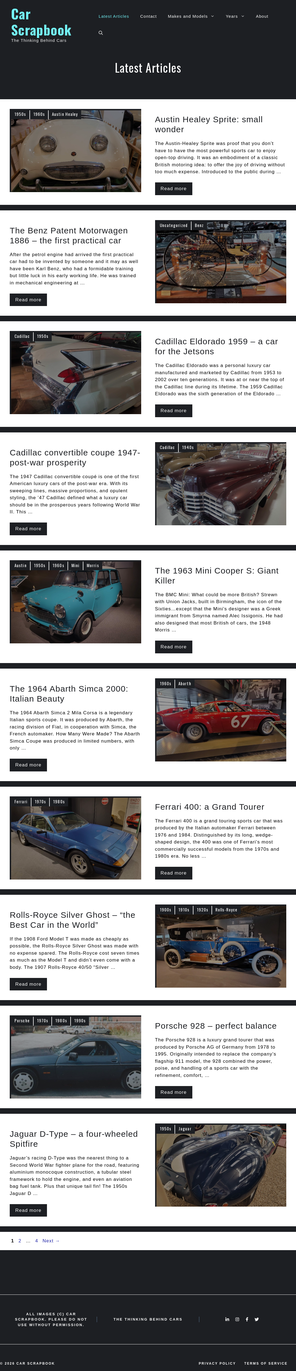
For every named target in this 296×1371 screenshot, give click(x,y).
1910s (184, 909)
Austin (20, 565)
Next (51, 1240)
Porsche (22, 1020)
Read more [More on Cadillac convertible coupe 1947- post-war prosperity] (28, 528)
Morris (93, 565)
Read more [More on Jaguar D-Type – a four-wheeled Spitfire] (28, 1210)
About (262, 16)
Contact (148, 16)
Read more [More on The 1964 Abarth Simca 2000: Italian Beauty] (28, 765)
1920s (202, 909)
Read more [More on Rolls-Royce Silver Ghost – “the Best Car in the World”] (28, 984)
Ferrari (21, 801)
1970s (40, 801)
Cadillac (22, 336)
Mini (75, 565)
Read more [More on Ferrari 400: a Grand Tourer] (174, 873)
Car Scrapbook (41, 21)
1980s (59, 801)
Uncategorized (174, 225)
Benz (199, 225)
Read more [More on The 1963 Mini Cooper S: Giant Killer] (174, 646)
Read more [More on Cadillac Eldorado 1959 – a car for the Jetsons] (174, 410)
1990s (80, 1020)
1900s (165, 909)
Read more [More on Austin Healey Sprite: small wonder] (174, 188)
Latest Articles (114, 16)
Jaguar (184, 1128)
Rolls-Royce (226, 909)
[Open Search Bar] (100, 33)
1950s (20, 114)
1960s (39, 114)
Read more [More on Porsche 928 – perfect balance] (174, 1092)
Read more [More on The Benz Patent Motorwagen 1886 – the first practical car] (28, 299)
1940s (188, 447)
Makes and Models (194, 16)
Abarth (184, 683)
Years (238, 16)
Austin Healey (65, 114)
